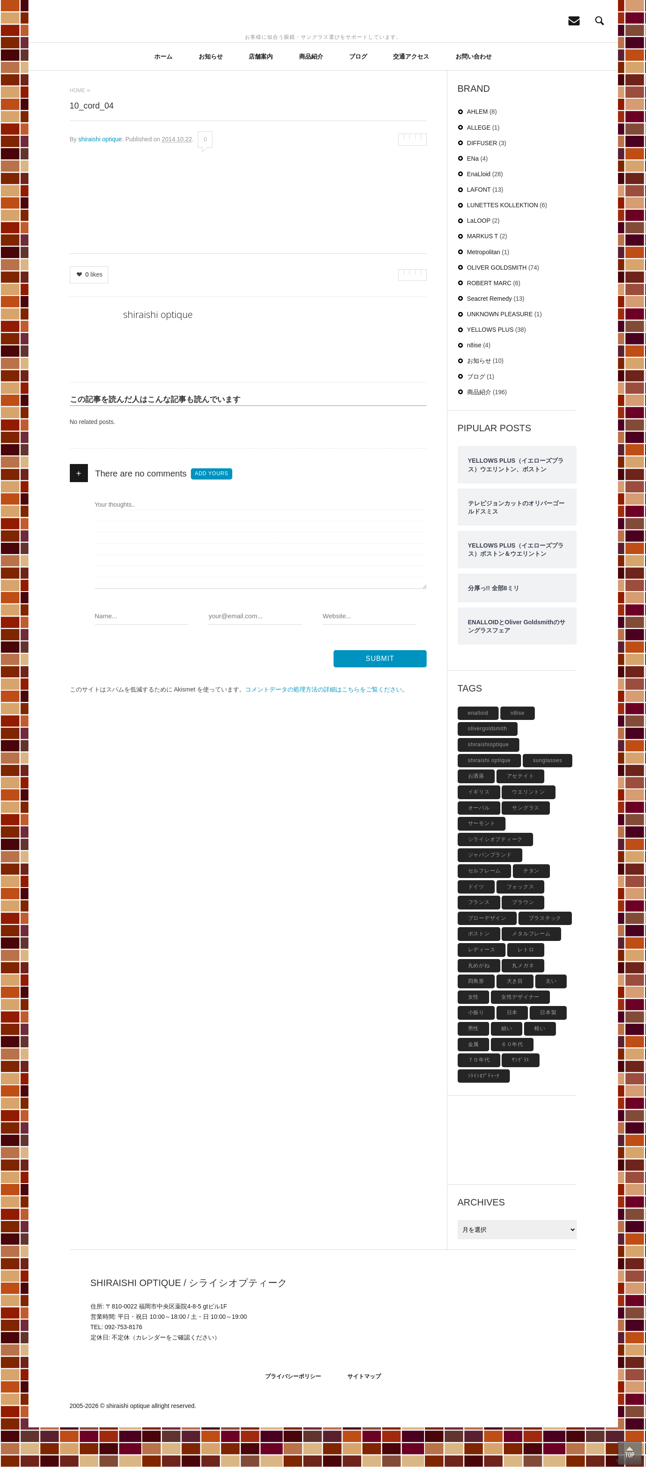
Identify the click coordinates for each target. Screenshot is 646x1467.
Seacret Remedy (489, 338)
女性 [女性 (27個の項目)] (473, 1037)
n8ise (474, 384)
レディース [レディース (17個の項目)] (482, 989)
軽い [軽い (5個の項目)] (540, 1068)
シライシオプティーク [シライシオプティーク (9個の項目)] (495, 879)
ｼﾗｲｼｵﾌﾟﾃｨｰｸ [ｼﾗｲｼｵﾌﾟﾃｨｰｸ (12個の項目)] (484, 1115)
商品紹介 (311, 96)
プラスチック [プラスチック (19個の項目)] (545, 958)
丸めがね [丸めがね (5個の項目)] (479, 1005)
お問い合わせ (474, 96)
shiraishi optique (100, 178)
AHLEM (477, 151)
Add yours (211, 513)
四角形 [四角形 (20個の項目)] (476, 1021)
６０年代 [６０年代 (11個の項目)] (512, 1084)
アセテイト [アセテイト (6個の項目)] (520, 816)
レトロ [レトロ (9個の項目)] (526, 989)
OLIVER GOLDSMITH (497, 307)
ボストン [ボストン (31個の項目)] (479, 973)
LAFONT (479, 229)
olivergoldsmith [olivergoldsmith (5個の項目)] (487, 768)
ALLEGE (478, 167)
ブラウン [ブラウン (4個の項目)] (523, 942)
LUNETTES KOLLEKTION (502, 244)
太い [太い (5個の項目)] (551, 1021)
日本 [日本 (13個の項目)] (512, 1052)
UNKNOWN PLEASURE (500, 353)
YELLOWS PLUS (490, 369)
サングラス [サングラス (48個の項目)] (526, 847)
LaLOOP (478, 260)
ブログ (358, 96)
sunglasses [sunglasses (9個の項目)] (547, 800)
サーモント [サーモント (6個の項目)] (482, 863)
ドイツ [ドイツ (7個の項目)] (476, 926)
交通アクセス (411, 96)
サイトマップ (364, 1416)
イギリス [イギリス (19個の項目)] (479, 831)
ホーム (163, 96)
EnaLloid (479, 213)
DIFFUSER (482, 182)
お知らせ (211, 96)
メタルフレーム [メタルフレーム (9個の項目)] (531, 973)
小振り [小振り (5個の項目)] (476, 1052)
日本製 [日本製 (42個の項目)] (548, 1052)
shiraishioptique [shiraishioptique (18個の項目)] (488, 784)
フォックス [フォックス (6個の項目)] (520, 926)
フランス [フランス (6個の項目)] (479, 942)
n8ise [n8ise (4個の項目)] (517, 753)
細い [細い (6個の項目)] (506, 1068)
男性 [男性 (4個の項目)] (473, 1068)
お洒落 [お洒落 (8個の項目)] (476, 816)
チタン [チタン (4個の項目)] (531, 910)
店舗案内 (261, 96)
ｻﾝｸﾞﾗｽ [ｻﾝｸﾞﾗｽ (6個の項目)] (520, 1099)
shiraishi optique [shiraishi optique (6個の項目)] (489, 800)
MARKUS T (482, 275)
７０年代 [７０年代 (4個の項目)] (479, 1099)
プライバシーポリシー (293, 1416)
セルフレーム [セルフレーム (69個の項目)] (484, 910)
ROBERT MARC (489, 322)
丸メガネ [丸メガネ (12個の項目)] (523, 1005)
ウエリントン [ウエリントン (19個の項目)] (528, 831)
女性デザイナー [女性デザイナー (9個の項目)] (520, 1037)
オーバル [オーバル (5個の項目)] (479, 847)
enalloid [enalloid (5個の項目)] (478, 753)
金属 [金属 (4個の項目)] (473, 1084)
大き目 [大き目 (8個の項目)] (515, 1021)
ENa (473, 198)
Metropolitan (483, 291)
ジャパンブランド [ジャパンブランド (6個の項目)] (490, 894)
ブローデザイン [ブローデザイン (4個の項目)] (487, 958)
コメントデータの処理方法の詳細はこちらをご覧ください (323, 729)
